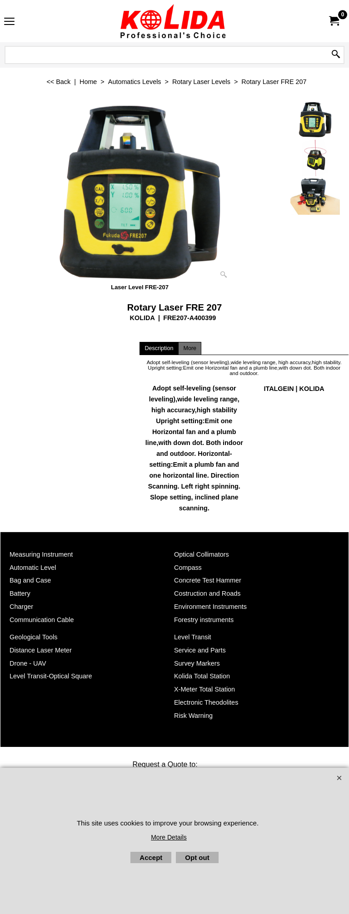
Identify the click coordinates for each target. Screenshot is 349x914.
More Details (169, 837)
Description (159, 348)
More (189, 348)
